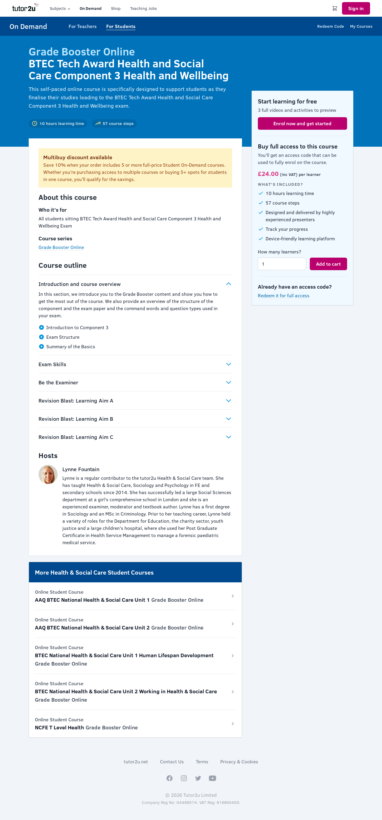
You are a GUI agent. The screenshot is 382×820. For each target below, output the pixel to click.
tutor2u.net (136, 761)
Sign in (356, 8)
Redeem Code (330, 26)
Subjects (60, 8)
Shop (116, 8)
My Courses (361, 26)
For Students (120, 26)
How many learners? (279, 251)
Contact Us (172, 761)
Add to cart (328, 264)
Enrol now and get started (302, 123)
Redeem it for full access (283, 295)
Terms (202, 761)
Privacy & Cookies (239, 761)
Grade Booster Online (61, 247)
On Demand (90, 8)
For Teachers (83, 26)
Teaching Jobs (143, 8)
